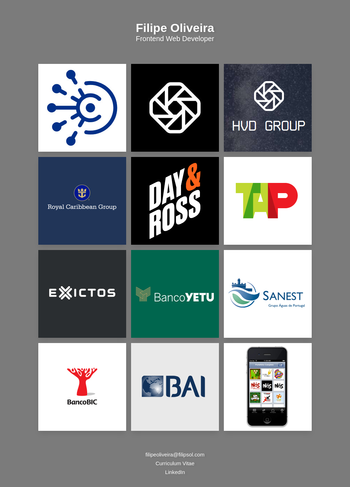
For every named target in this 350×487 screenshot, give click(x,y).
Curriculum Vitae (175, 463)
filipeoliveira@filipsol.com (175, 455)
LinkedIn (175, 472)
